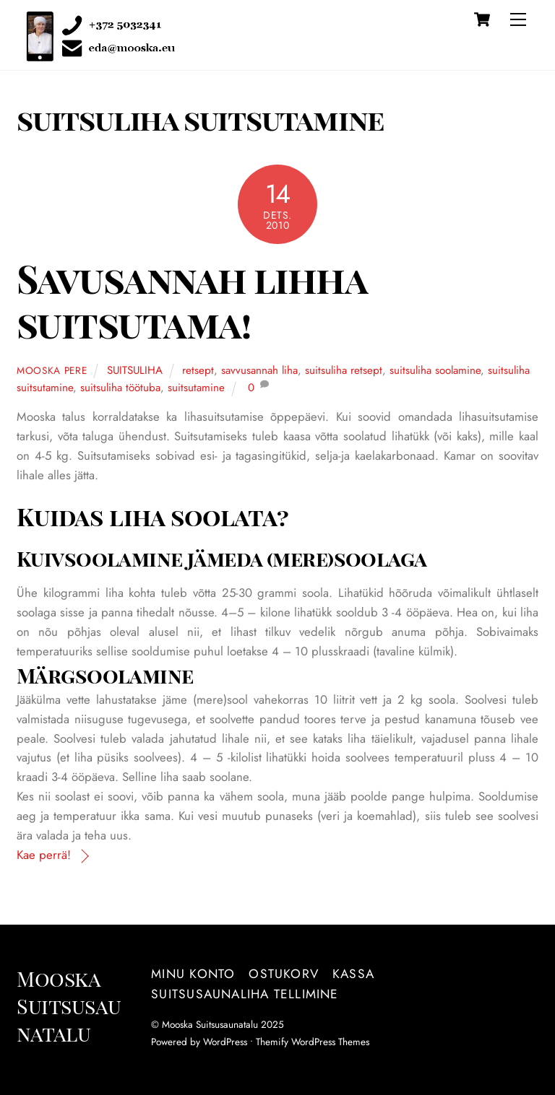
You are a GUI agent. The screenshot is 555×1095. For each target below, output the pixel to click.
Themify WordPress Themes (312, 1041)
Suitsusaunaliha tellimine (244, 994)
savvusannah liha (259, 370)
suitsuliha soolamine (435, 370)
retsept (198, 370)
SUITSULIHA (135, 370)
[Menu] (518, 19)
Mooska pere (52, 370)
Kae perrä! (44, 854)
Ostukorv (284, 973)
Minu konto (193, 973)
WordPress (225, 1041)
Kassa (353, 973)
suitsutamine (196, 388)
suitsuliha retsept (343, 370)
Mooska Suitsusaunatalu (210, 1024)
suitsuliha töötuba (120, 388)
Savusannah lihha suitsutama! (191, 300)
